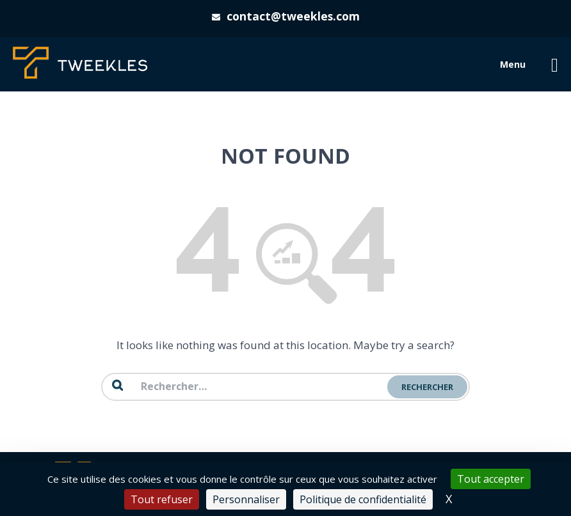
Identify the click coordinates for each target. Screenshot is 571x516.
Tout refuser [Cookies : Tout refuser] (162, 499)
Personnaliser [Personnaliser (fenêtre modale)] (246, 499)
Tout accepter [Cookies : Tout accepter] (490, 479)
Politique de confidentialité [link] (363, 499)
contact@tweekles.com (293, 16)
